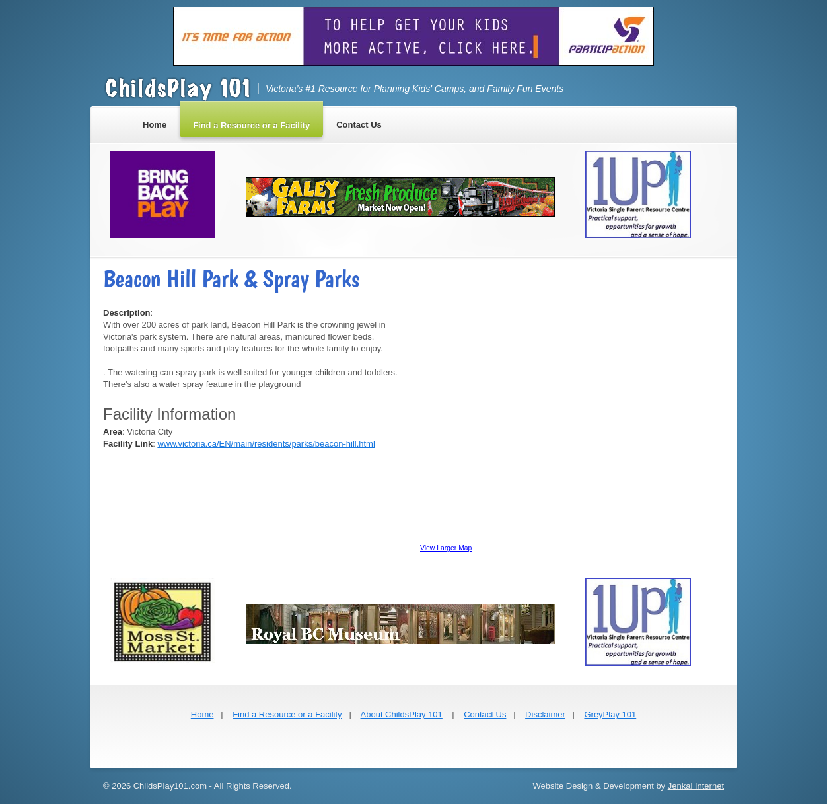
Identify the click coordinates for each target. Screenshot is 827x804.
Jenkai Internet (696, 786)
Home (202, 714)
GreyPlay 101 (610, 714)
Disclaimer (545, 714)
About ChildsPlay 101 (402, 714)
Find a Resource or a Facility (287, 714)
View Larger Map (446, 548)
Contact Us (485, 714)
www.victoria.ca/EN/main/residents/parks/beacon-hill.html (266, 444)
